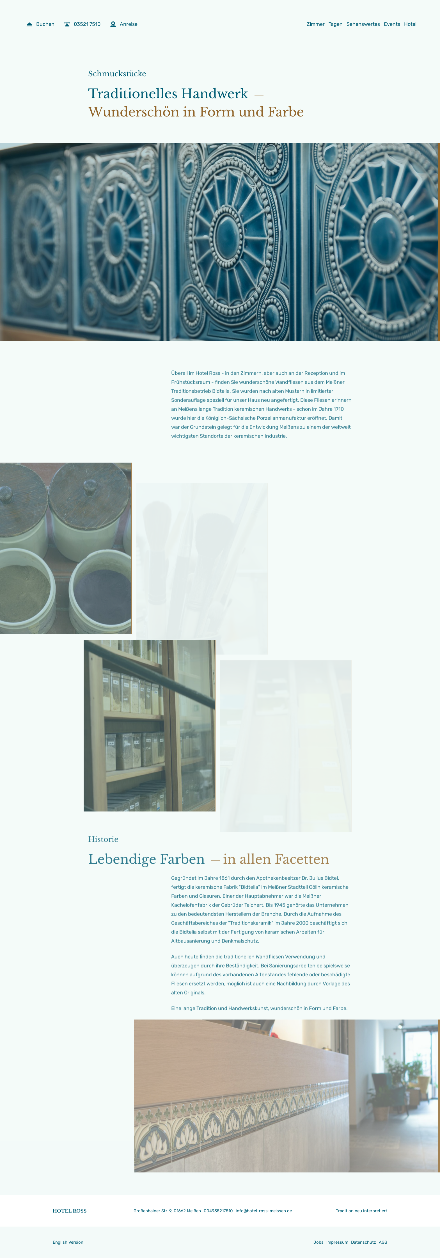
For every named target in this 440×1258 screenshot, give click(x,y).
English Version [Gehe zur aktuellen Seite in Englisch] (68, 1242)
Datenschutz (363, 1242)
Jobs (318, 1242)
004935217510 (218, 1210)
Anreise (124, 24)
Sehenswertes (363, 24)
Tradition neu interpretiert (361, 1210)
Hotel (410, 24)
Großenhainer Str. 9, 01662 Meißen (167, 1210)
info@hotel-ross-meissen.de (264, 1210)
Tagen (336, 24)
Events (392, 24)
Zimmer (316, 24)
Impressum (337, 1242)
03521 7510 (82, 24)
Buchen (40, 24)
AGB (383, 1242)
